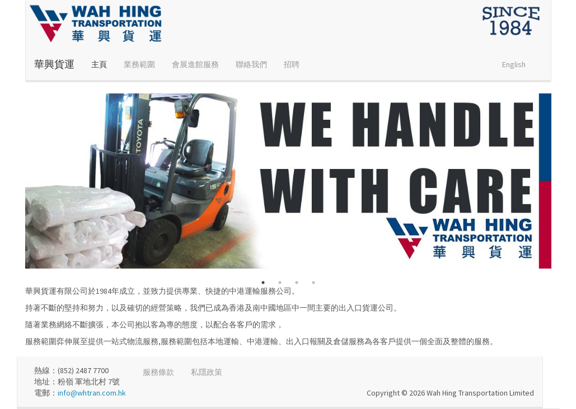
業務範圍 (139, 64)
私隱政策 (206, 372)
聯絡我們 (251, 64)
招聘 (291, 64)
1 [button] (263, 282)
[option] (288, 181)
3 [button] (296, 282)
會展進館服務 (195, 64)
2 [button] (279, 282)
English (514, 64)
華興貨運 (54, 64)
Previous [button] (16, 181)
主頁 (99, 64)
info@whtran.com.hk (92, 393)
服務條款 (158, 372)
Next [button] (559, 181)
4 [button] (313, 282)
